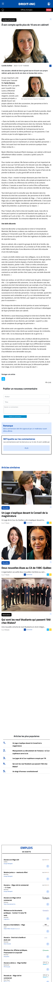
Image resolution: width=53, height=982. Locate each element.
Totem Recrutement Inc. (10, 904)
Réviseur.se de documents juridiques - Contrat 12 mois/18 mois (15, 913)
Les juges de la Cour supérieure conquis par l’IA (29, 758)
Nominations (6, 615)
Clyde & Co (6, 919)
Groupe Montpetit (8, 864)
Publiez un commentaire (15, 417)
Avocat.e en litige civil (11, 859)
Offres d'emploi (26, 9)
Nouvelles (6, 508)
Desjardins (6, 956)
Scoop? (49, 10)
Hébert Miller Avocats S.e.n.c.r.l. (12, 929)
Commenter (29, 523)
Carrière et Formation (9, 20)
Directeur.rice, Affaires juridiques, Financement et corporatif (15, 951)
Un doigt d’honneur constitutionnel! (25, 771)
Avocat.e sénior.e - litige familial (15, 963)
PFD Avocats (7, 967)
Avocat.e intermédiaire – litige (14, 925)
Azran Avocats (7, 944)
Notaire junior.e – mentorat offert (16, 872)
